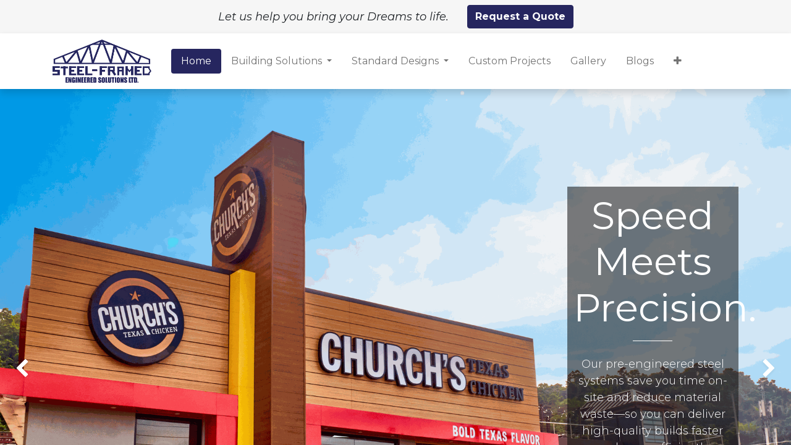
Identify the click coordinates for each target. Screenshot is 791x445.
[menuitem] (196, 61)
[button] (678, 61)
